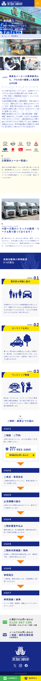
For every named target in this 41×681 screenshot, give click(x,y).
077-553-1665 (20, 449)
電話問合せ (33, 678)
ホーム (4, 36)
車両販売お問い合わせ (19, 455)
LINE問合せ (12, 678)
